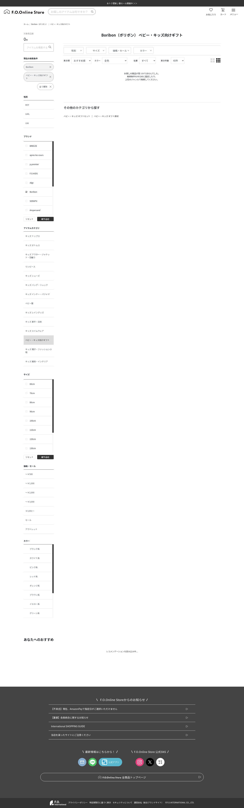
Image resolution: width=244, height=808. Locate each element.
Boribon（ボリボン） (39, 24)
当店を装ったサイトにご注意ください (71, 735)
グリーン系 (32, 613)
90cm (32, 411)
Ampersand (35, 210)
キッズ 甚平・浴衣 (33, 321)
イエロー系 (32, 603)
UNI (27, 123)
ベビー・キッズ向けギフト (60, 24)
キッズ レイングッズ (34, 312)
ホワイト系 (32, 558)
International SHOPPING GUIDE (68, 726)
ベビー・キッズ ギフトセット (77, 116)
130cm (33, 448)
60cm (32, 383)
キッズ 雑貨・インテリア (36, 361)
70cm (32, 393)
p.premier (34, 164)
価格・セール (120, 50)
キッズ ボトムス (32, 245)
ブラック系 (32, 548)
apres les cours (37, 155)
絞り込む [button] (45, 219)
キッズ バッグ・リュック (36, 284)
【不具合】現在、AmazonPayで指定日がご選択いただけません (84, 709)
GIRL (27, 114)
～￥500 (29, 474)
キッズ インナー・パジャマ (37, 294)
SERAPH (33, 200)
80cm (32, 402)
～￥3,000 (29, 501)
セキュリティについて (122, 802)
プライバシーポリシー (78, 802)
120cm (33, 439)
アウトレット (31, 529)
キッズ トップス (32, 236)
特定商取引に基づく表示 (100, 802)
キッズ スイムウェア (34, 330)
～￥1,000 (29, 483)
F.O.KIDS (34, 173)
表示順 (67, 60)
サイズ (96, 50)
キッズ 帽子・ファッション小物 (38, 351)
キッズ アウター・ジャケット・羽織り (37, 256)
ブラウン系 (32, 594)
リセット (29, 219)
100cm (33, 420)
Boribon (33, 191)
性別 (73, 50)
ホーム (26, 24)
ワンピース (30, 266)
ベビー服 (29, 303)
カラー (143, 50)
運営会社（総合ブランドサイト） (148, 802)
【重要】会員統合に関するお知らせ (69, 717)
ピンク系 (31, 567)
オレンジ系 (32, 585)
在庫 (136, 60)
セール (28, 520)
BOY (27, 104)
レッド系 (31, 576)
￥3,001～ (29, 510)
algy (32, 182)
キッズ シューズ (32, 275)
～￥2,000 (29, 492)
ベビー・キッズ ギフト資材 (106, 116)
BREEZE (33, 145)
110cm (33, 429)
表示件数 (165, 60)
